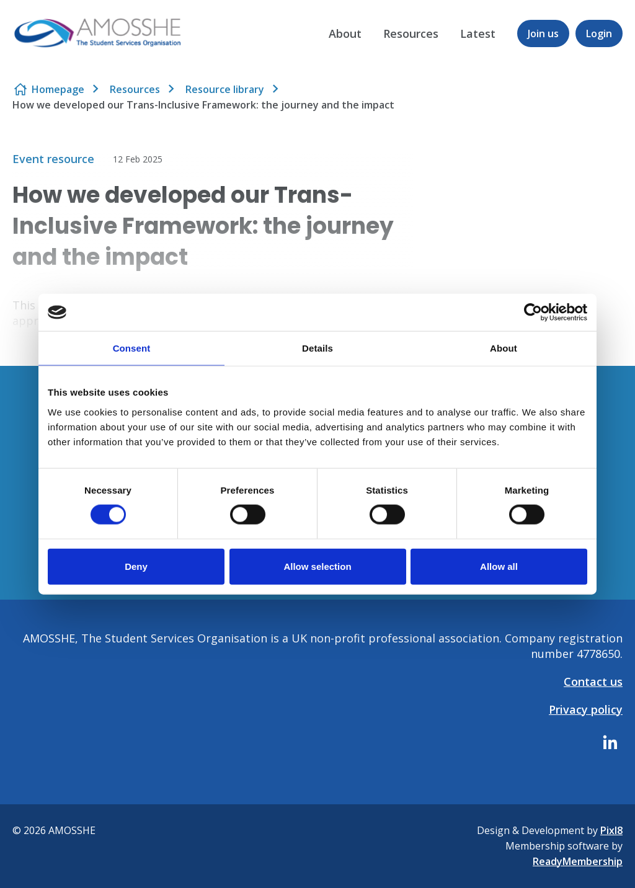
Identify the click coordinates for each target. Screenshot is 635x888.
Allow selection (317, 566)
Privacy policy (586, 709)
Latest (477, 33)
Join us (543, 33)
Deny (136, 566)
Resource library (224, 89)
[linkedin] (610, 742)
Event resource (53, 158)
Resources (410, 33)
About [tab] (503, 348)
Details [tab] (317, 348)
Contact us (593, 681)
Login (599, 33)
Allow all (499, 566)
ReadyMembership (578, 861)
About (345, 33)
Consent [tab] (132, 348)
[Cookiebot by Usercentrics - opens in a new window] (533, 312)
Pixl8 (611, 830)
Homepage (58, 89)
